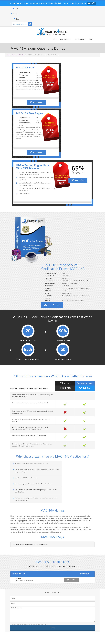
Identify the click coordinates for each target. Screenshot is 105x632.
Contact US (49, 626)
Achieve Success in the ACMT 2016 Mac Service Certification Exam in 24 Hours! (32, 165)
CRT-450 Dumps (76, 612)
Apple (13, 56)
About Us (15, 626)
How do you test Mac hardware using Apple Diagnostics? (23, 460)
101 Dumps (28, 612)
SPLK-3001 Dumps (76, 618)
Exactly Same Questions (64, 284)
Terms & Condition (37, 626)
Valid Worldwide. (17, 186)
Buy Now (93, 498)
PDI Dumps (28, 618)
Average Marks (40, 283)
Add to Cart (29, 123)
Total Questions (89, 283)
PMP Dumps (12, 612)
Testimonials (87, 39)
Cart (98, 39)
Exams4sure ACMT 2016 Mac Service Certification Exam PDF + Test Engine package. (78, 394)
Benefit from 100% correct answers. (19, 402)
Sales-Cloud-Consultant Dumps (44, 613)
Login (8, 9)
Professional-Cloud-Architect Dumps (60, 613)
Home (61, 39)
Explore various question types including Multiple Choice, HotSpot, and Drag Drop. (29, 412)
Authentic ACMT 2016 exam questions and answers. (25, 393)
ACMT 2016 (21, 56)
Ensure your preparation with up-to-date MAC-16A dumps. (76, 402)
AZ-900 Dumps (44, 618)
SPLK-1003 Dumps (60, 618)
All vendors (73, 39)
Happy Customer (54, 593)
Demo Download (62, 245)
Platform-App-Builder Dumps (12, 618)
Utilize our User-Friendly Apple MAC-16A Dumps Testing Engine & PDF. (30, 182)
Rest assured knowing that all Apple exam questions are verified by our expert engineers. (78, 412)
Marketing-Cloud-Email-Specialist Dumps (92, 614)
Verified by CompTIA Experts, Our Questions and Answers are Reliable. (32, 176)
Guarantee (24, 626)
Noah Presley (54, 589)
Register (7, 14)
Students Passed (16, 283)
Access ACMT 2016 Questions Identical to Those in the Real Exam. (31, 171)
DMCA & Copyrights (63, 626)
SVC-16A (8, 497)
